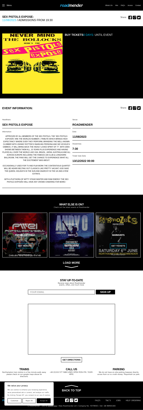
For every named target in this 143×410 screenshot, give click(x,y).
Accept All (43, 401)
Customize (14, 401)
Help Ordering (133, 400)
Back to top (71, 388)
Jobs (118, 400)
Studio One (52, 406)
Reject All (29, 401)
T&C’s (108, 400)
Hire (116, 5)
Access (130, 5)
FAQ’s (123, 5)
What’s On (109, 5)
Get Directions (71, 360)
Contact (138, 5)
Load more (71, 264)
